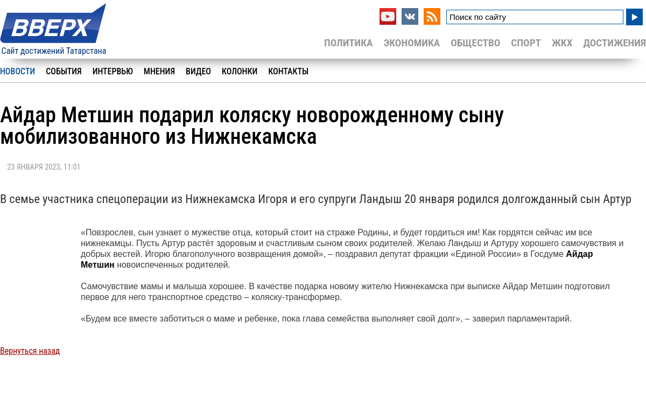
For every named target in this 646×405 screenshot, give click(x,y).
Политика (348, 43)
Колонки (239, 71)
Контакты (288, 71)
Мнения (159, 71)
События (63, 71)
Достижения (614, 43)
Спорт (526, 43)
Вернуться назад (30, 351)
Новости (17, 71)
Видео (198, 71)
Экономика (411, 43)
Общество (475, 43)
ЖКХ (562, 43)
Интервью (113, 71)
